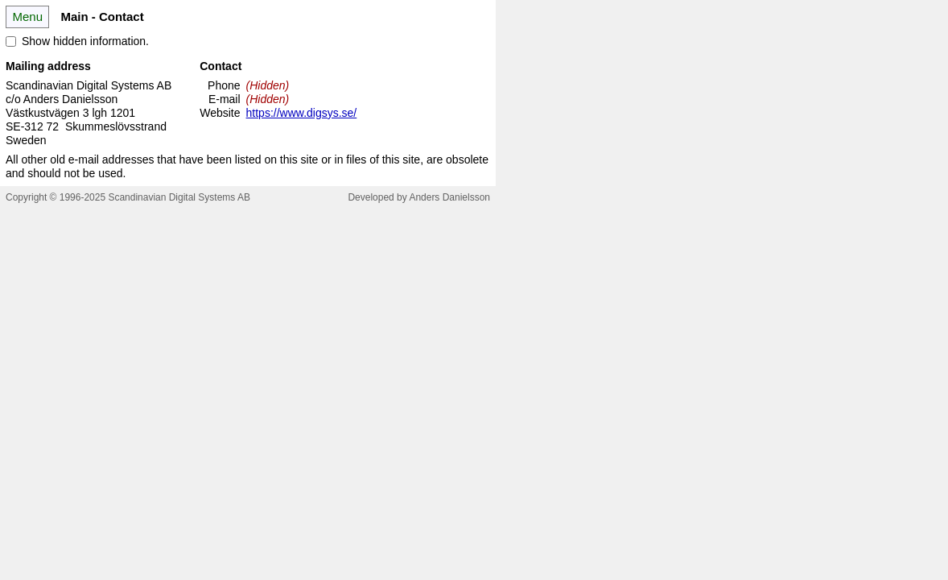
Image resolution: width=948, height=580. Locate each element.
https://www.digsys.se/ (301, 112)
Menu (27, 16)
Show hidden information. (85, 41)
